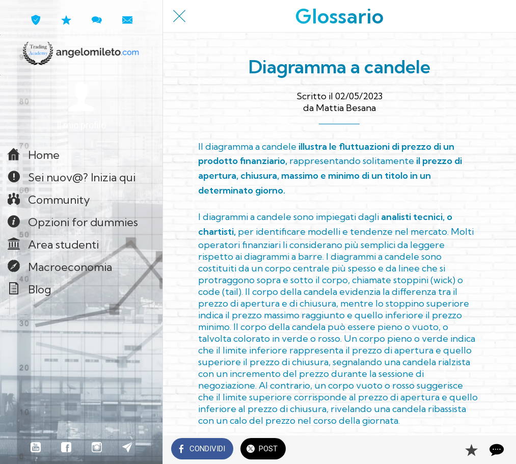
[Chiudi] (179, 16)
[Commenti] (495, 450)
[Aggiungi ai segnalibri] (471, 450)
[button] (81, 106)
